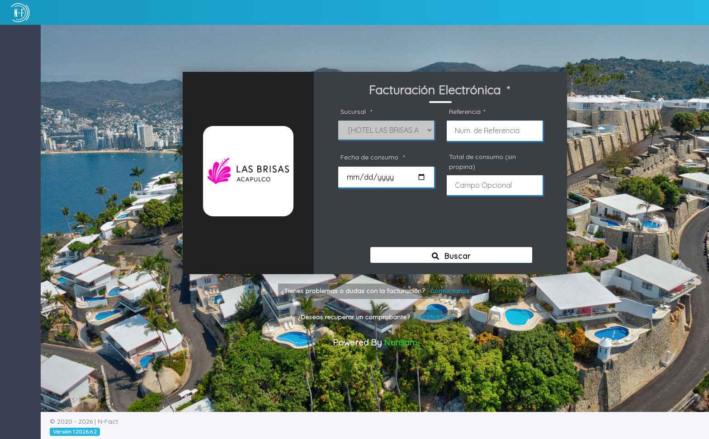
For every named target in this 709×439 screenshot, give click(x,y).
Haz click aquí (434, 317)
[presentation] (443, 225)
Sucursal (357, 112)
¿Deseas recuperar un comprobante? (376, 317)
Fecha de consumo (373, 157)
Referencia (468, 112)
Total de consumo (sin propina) (482, 161)
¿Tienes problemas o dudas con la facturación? (375, 291)
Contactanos (449, 291)
